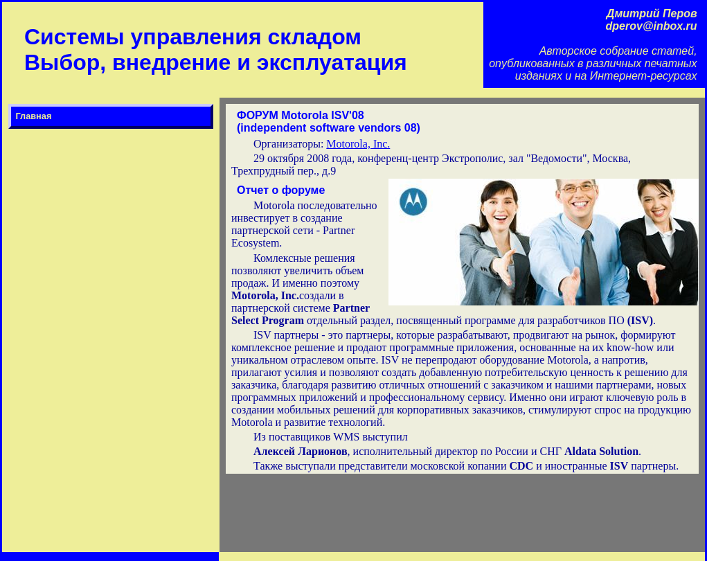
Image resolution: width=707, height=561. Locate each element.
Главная (33, 116)
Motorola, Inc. (358, 144)
